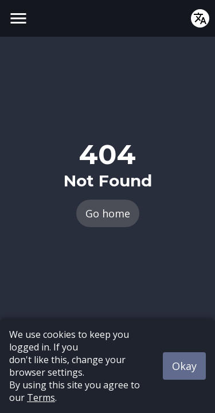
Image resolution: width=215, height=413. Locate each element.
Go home (107, 213)
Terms (41, 397)
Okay (184, 366)
